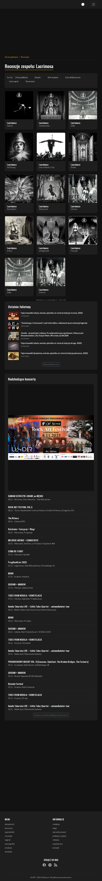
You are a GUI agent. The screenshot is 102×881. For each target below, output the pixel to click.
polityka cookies (59, 836)
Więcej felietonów (51, 364)
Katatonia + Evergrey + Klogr (21, 529)
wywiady (8, 852)
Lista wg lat (14, 81)
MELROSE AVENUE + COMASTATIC (23, 540)
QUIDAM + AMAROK (17, 584)
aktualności (9, 824)
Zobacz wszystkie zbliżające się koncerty (51, 715)
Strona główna (11, 57)
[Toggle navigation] (93, 4)
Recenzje (25, 57)
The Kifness (13, 518)
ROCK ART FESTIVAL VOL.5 (20, 507)
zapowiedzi (9, 832)
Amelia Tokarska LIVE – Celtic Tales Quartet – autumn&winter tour (39, 606)
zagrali (7, 840)
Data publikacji (21, 77)
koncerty (8, 828)
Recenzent (30, 81)
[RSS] (55, 865)
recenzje (8, 836)
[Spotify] (50, 865)
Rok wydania (53, 77)
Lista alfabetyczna (72, 77)
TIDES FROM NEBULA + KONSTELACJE (25, 595)
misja (55, 828)
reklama (56, 840)
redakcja (56, 824)
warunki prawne (59, 832)
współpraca (58, 844)
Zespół (38, 77)
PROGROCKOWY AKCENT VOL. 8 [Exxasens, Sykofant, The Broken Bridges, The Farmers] (48, 661)
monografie (10, 844)
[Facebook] (44, 865)
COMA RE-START (15, 551)
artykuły (8, 848)
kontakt (56, 848)
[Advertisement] (51, 30)
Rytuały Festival (15, 683)
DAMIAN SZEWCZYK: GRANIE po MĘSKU (25, 496)
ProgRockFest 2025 (17, 562)
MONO (11, 573)
